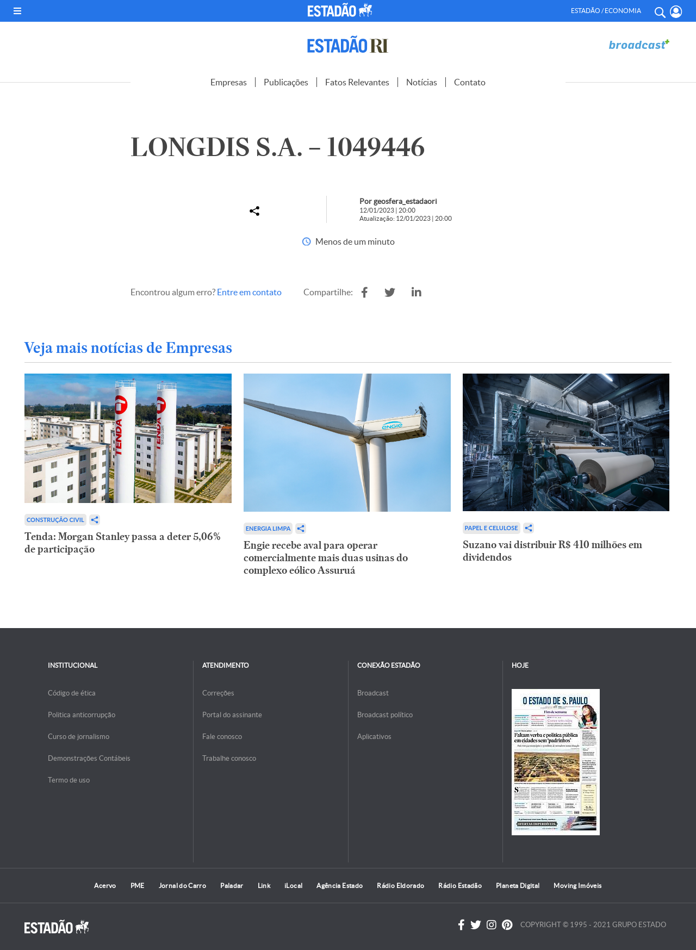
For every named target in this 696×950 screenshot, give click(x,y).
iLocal (293, 885)
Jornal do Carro (182, 885)
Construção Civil (55, 519)
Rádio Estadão (460, 885)
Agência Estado (339, 885)
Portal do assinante (232, 715)
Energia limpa (268, 528)
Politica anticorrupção (81, 715)
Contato (470, 82)
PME (137, 885)
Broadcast (373, 693)
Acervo (105, 885)
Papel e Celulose (491, 527)
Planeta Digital (517, 885)
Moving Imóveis (577, 885)
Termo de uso (69, 780)
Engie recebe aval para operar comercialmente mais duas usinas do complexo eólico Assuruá (326, 557)
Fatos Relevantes (357, 82)
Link (264, 885)
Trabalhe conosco (229, 758)
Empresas (228, 82)
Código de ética (72, 693)
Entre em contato (249, 292)
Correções (218, 693)
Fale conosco (222, 736)
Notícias (421, 82)
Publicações (286, 82)
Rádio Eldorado (400, 885)
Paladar (232, 885)
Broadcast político (385, 715)
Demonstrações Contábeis (89, 758)
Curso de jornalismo (78, 736)
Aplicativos (374, 736)
